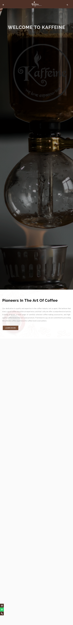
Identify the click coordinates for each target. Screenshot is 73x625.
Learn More (10, 328)
